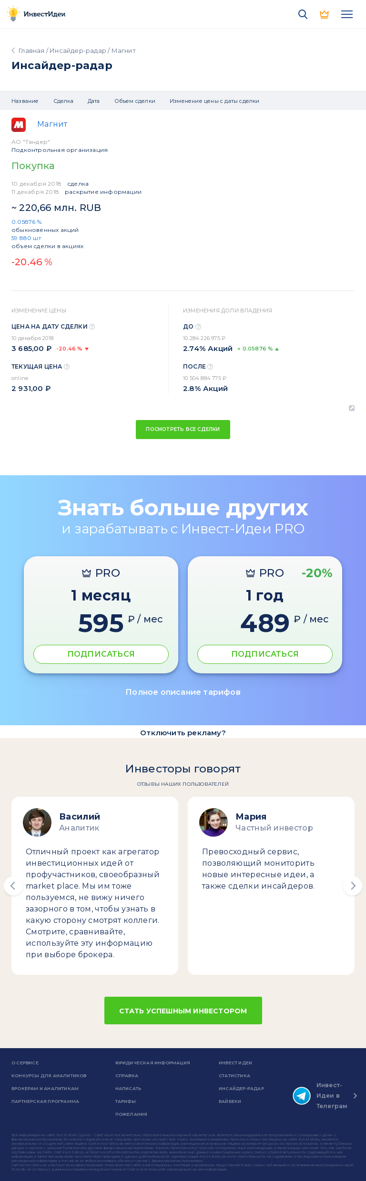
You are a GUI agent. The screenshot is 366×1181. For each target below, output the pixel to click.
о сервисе (25, 1062)
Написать (128, 1088)
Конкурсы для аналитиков (49, 1075)
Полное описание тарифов (183, 692)
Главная (31, 50)
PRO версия (325, 14)
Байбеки (230, 1101)
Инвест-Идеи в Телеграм (320, 1095)
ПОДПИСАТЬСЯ (101, 654)
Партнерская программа (45, 1101)
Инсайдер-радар (78, 50)
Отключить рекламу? (183, 732)
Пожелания (131, 1114)
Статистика (234, 1075)
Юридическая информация (152, 1062)
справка (126, 1075)
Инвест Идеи (235, 1062)
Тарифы (125, 1101)
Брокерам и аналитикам (45, 1088)
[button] (13, 885)
